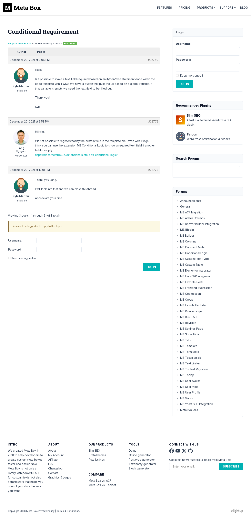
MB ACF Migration (189, 212)
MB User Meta (187, 386)
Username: (15, 240)
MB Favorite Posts (190, 282)
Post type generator (142, 459)
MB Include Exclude (191, 305)
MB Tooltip (185, 375)
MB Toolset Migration (192, 369)
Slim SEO (94, 450)
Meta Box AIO (187, 410)
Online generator (140, 455)
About (52, 450)
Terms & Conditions (67, 511)
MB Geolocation (188, 293)
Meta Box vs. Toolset (102, 485)
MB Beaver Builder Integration (197, 224)
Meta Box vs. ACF (100, 480)
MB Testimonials (188, 357)
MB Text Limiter (188, 363)
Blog (244, 7)
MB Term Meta (187, 351)
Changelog (55, 468)
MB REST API (186, 316)
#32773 (153, 169)
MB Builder (185, 235)
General (183, 206)
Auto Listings (97, 459)
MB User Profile (188, 392)
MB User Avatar (188, 380)
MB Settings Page (189, 328)
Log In (151, 267)
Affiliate (53, 459)
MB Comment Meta (190, 247)
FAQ (51, 464)
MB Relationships (189, 311)
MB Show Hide (187, 334)
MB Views (184, 398)
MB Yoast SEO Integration (194, 404)
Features (164, 7)
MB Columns (186, 241)
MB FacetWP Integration (193, 276)
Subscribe (231, 466)
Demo (132, 450)
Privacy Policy (46, 511)
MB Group (184, 299)
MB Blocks (25, 43)
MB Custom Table (189, 264)
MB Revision (186, 322)
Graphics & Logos (59, 477)
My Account (56, 455)
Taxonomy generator (142, 464)
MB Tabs (184, 340)
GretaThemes (97, 455)
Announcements (188, 200)
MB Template (186, 346)
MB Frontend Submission (194, 287)
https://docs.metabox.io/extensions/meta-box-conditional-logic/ (76, 154)
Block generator (139, 468)
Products (205, 7)
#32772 (153, 121)
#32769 (153, 59)
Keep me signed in (24, 258)
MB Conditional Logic (191, 253)
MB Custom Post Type (192, 258)
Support (227, 7)
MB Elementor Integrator (193, 270)
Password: (15, 249)
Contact (53, 473)
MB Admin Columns (190, 218)
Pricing (184, 7)
